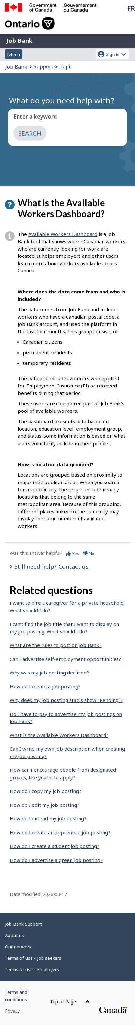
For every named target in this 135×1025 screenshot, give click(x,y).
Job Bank (19, 40)
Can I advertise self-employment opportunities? (65, 659)
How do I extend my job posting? (48, 818)
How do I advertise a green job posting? (56, 860)
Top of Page (70, 1001)
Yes (72, 553)
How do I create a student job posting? (54, 846)
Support (43, 66)
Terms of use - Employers (32, 969)
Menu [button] (13, 54)
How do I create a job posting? (45, 686)
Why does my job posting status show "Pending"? (66, 700)
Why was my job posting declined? (49, 672)
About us (14, 935)
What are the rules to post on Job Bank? (56, 645)
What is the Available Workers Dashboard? (59, 735)
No (88, 553)
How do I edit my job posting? (44, 805)
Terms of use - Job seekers (33, 958)
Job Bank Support (23, 924)
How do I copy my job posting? (45, 791)
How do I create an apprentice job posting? (60, 832)
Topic (66, 66)
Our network (18, 947)
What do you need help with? (61, 100)
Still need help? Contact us (51, 566)
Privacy (12, 1011)
